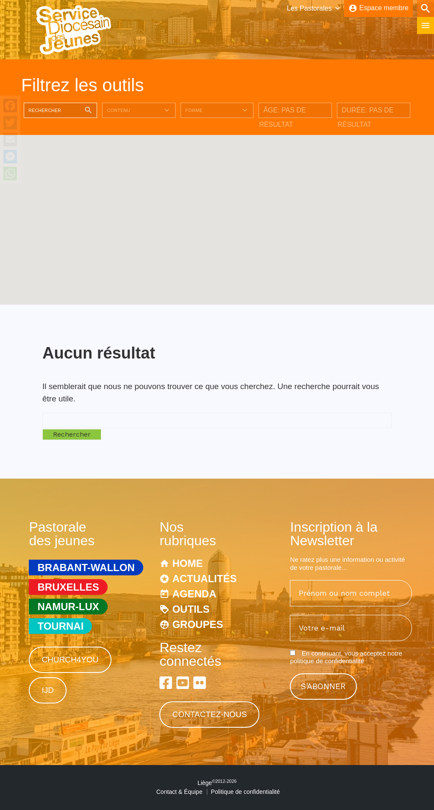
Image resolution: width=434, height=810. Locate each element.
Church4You (70, 659)
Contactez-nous (209, 714)
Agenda (194, 594)
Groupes (197, 624)
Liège (217, 782)
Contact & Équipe (179, 791)
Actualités (204, 578)
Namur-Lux (68, 606)
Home (187, 563)
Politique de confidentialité (245, 791)
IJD (48, 690)
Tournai (60, 626)
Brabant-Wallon (85, 567)
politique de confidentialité (327, 660)
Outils (190, 609)
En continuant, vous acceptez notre (346, 657)
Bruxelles (68, 587)
